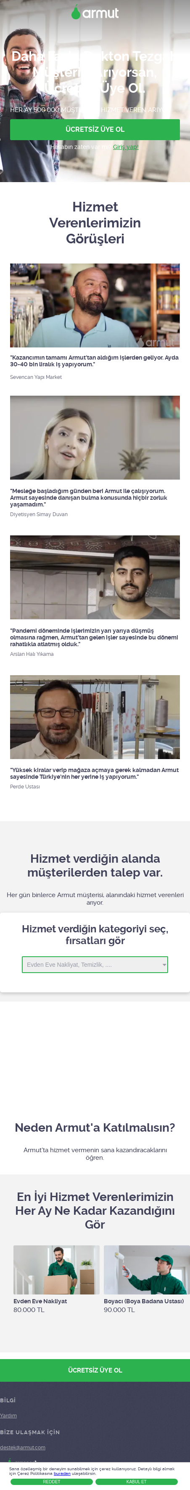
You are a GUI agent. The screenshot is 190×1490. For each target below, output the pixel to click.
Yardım (8, 1416)
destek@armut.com (22, 1448)
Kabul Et (137, 1482)
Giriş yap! (126, 147)
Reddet (51, 1482)
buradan (62, 1473)
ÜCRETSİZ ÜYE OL (95, 129)
